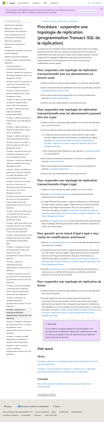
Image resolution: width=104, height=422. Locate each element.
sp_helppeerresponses (57, 220)
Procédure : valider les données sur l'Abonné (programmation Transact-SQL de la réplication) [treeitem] (18, 130)
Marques (37, 415)
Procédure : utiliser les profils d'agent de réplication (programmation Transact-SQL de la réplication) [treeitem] (19, 102)
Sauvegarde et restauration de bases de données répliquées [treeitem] (18, 51)
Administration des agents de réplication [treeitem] (15, 45)
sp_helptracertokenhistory (59, 98)
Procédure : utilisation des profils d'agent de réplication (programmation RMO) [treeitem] (17, 111)
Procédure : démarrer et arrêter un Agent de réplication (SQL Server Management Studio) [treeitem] (18, 145)
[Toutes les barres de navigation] (39, 21)
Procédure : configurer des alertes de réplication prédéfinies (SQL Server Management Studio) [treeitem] (19, 163)
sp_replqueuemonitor (91, 151)
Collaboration (64, 412)
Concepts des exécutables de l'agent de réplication (71, 140)
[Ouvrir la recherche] (89, 3)
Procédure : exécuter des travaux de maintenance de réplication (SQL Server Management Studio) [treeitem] (18, 154)
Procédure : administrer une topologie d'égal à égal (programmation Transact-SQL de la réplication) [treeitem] (18, 302)
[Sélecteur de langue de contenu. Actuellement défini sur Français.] (8, 406)
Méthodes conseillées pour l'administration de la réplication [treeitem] (16, 29)
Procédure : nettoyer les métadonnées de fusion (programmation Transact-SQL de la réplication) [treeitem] (18, 266)
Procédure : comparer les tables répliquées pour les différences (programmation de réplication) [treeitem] (17, 339)
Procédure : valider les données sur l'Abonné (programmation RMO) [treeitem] (18, 137)
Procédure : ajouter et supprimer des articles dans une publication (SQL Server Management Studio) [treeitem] (19, 84)
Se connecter (96, 3)
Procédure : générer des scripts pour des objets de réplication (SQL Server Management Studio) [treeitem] (19, 75)
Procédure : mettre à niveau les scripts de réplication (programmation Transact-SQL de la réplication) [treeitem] (18, 349)
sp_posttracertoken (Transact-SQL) (55, 90)
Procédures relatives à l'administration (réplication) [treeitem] (16, 67)
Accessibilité (25, 415)
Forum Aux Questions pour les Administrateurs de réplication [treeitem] (15, 36)
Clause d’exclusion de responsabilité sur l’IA (18, 412)
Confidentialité (76, 412)
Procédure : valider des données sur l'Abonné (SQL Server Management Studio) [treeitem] (18, 121)
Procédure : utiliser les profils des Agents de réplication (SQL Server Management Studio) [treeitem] (18, 93)
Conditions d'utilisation (11, 415)
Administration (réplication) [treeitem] (14, 25)
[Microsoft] (4, 3)
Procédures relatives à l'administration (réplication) (60, 21)
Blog (53, 412)
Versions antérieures (42, 412)
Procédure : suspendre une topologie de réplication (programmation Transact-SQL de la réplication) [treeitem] (19, 314)
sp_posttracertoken (56, 161)
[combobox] (17, 21)
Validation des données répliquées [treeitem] (16, 57)
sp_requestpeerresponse (58, 194)
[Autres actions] (99, 21)
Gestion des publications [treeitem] (13, 41)
